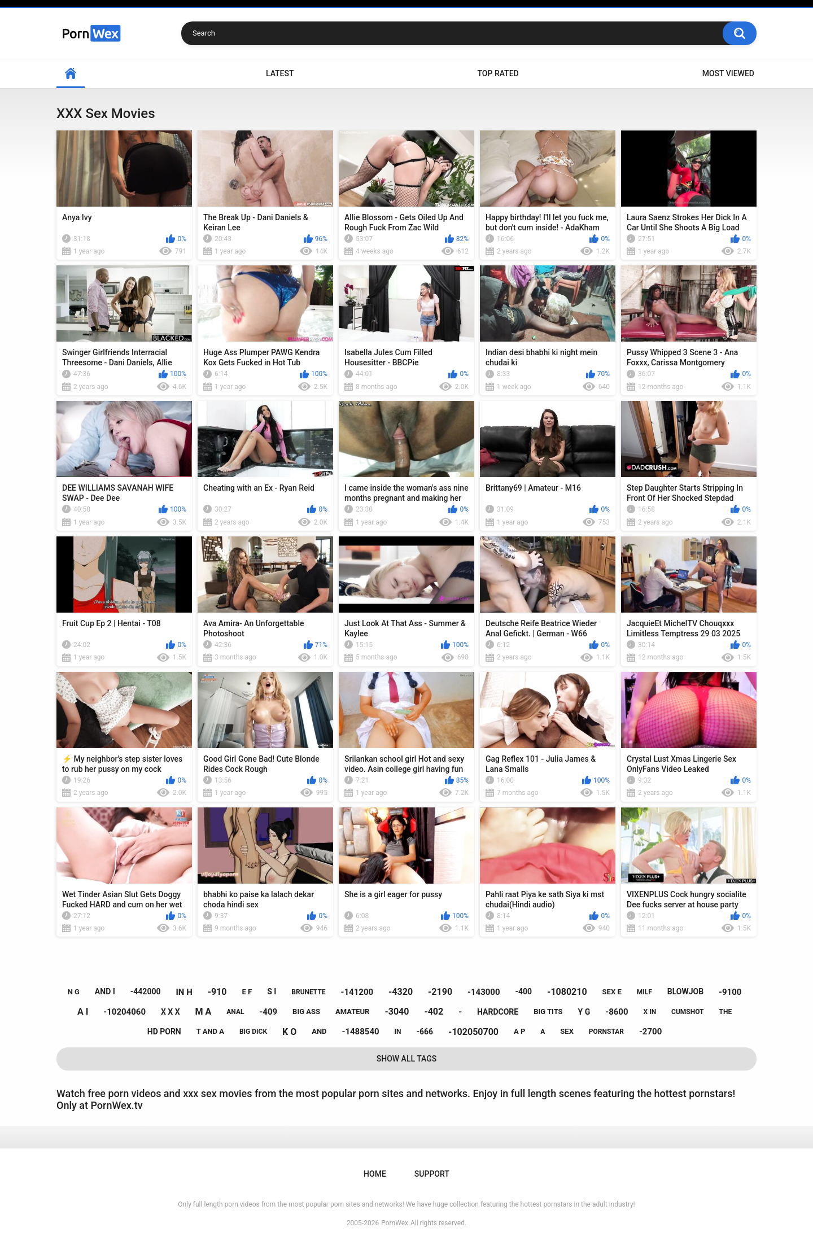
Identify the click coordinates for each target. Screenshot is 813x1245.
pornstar (606, 1032)
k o (289, 1031)
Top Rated (497, 73)
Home (70, 73)
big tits (548, 1011)
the (725, 1012)
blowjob (685, 991)
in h (184, 992)
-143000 (483, 992)
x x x (170, 1011)
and (319, 1031)
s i (271, 991)
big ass (306, 1011)
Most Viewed (728, 73)
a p (519, 1031)
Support (431, 1173)
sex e (612, 992)
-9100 (730, 992)
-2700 (650, 1031)
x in (650, 1012)
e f (247, 992)
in (398, 1032)
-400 (523, 991)
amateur (352, 1011)
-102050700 (473, 1031)
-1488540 (360, 1031)
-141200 (357, 992)
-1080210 (567, 991)
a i (82, 1011)
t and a (210, 1031)
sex (567, 1031)
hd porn (164, 1031)
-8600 (616, 1012)
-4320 (400, 991)
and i (105, 991)
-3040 (396, 1011)
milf (644, 992)
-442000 (145, 991)
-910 (217, 991)
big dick (253, 1032)
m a (203, 1011)
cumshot (687, 1012)
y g (584, 1011)
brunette (308, 992)
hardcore (497, 1011)
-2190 (440, 991)
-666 (425, 1031)
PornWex (394, 1223)
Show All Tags (407, 1058)
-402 (433, 1011)
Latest (280, 73)
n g (74, 992)
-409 (268, 1012)
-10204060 (124, 1012)
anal (235, 1012)
